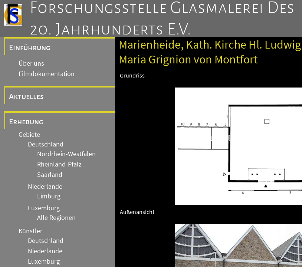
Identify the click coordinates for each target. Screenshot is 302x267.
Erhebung (26, 122)
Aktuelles (26, 96)
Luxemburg (44, 208)
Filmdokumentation (47, 74)
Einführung (29, 47)
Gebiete (29, 135)
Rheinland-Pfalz (59, 164)
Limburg (48, 196)
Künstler (30, 231)
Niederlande (45, 186)
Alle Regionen (56, 218)
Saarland (49, 175)
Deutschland (45, 144)
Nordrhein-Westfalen (66, 154)
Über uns (31, 63)
